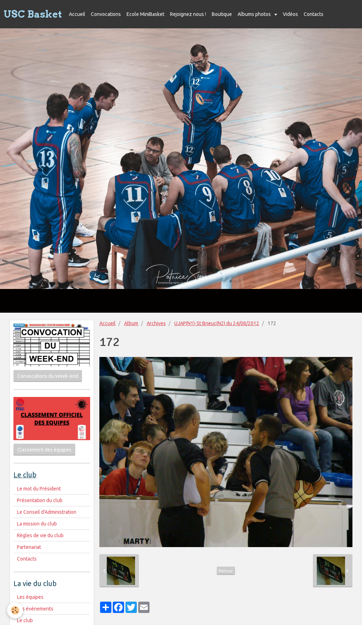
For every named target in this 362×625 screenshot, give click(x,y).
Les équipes (30, 597)
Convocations (106, 14)
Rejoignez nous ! (188, 14)
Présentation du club (40, 500)
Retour (226, 570)
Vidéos (290, 14)
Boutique (222, 14)
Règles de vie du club (40, 535)
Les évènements (35, 609)
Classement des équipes (44, 450)
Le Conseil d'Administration (46, 512)
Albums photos (255, 14)
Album (131, 323)
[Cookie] (15, 610)
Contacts (313, 14)
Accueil (77, 14)
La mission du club (37, 524)
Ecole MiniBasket (145, 14)
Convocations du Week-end (47, 376)
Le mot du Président (39, 489)
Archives (156, 323)
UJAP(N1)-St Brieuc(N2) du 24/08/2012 (216, 323)
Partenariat (29, 547)
